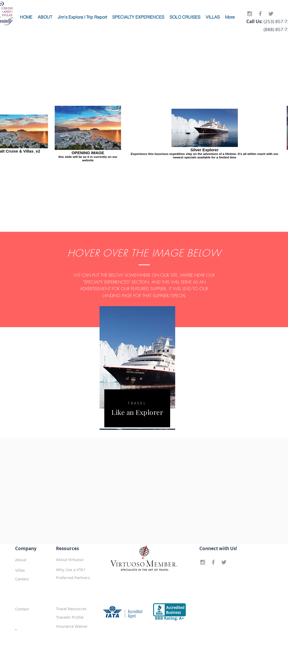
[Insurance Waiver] (75, 626)
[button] (75, 577)
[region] (137, 368)
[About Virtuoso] (75, 559)
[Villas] (34, 570)
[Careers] (34, 579)
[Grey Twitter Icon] (271, 13)
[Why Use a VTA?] (75, 570)
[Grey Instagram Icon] (249, 13)
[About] (34, 559)
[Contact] (33, 609)
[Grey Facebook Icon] (260, 13)
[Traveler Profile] (75, 617)
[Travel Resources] (75, 609)
